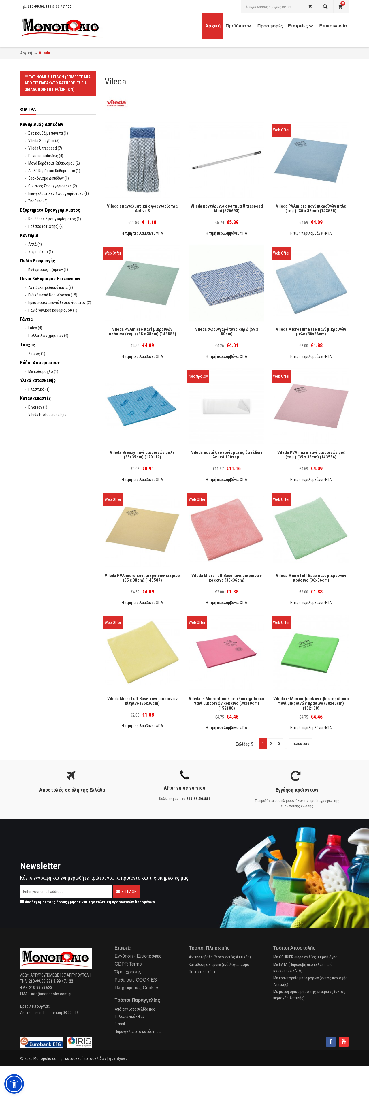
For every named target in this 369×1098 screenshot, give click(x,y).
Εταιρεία (123, 947)
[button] (14, 1084)
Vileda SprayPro (41, 140)
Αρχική (26, 53)
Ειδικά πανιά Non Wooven (49, 295)
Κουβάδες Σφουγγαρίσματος (52, 219)
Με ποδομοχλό (40, 371)
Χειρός (34, 353)
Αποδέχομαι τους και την (87, 902)
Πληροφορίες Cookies (137, 987)
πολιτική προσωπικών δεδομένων (125, 902)
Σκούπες (35, 201)
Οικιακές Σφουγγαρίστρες (50, 186)
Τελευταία (300, 743)
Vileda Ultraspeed (42, 148)
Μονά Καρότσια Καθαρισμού (51, 163)
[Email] (66, 891)
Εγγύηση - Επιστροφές (138, 956)
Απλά (32, 244)
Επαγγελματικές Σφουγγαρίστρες (56, 193)
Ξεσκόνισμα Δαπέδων (46, 178)
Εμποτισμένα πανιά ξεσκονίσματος (57, 302)
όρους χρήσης (68, 902)
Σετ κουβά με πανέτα (45, 133)
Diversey (35, 407)
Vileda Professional (44, 414)
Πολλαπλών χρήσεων (45, 335)
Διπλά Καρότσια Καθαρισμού (51, 170)
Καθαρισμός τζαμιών (45, 269)
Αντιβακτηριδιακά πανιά (48, 287)
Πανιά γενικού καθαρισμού (50, 310)
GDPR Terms (128, 964)
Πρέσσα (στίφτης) (43, 226)
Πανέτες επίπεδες (43, 155)
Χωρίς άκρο (38, 251)
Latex (32, 328)
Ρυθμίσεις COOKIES (136, 979)
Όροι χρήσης (128, 971)
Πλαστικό (36, 389)
